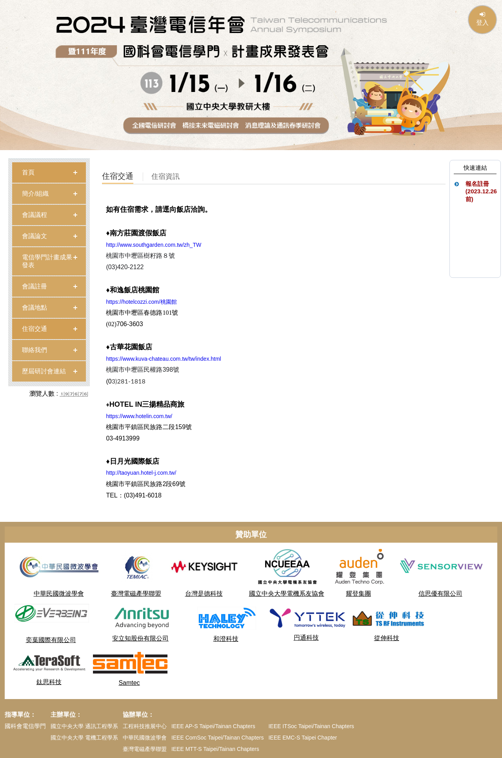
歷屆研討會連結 (44, 371)
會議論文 (34, 236)
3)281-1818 (129, 381)
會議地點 (34, 307)
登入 (482, 18)
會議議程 (34, 214)
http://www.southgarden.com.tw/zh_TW (153, 245)
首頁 (28, 172)
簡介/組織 (35, 193)
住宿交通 (34, 328)
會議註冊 (34, 286)
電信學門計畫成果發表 (47, 261)
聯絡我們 (34, 350)
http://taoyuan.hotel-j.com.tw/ (141, 473)
